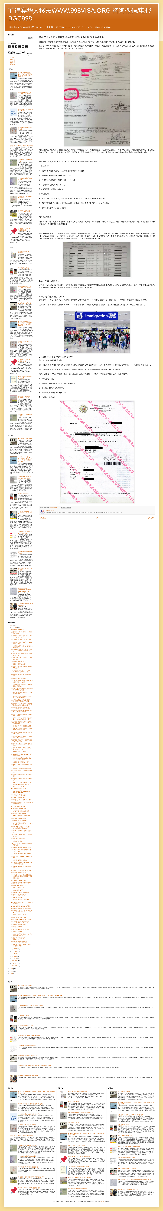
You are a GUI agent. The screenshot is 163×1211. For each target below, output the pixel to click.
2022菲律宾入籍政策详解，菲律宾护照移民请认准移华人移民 (22, 681)
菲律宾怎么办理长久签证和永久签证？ (21, 800)
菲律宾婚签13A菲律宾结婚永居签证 (28, 1167)
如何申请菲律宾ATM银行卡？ (19, 820)
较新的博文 (43, 518)
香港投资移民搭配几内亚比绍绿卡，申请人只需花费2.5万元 (21, 697)
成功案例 (12, 60)
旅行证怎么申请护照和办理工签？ (20, 929)
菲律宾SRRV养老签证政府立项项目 (21, 919)
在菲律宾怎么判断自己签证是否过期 (21, 639)
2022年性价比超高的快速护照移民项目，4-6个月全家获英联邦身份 (21, 700)
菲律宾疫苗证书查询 (16, 841)
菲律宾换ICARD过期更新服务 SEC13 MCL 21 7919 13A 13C (21, 785)
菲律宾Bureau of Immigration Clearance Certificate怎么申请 (24, 590)
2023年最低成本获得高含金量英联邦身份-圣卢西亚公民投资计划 (22, 689)
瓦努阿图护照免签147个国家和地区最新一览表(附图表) (21, 740)
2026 (11, 973)
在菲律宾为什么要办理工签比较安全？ (21, 870)
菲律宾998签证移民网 (17, 890)
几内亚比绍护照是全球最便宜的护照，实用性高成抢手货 (21, 748)
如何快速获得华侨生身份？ (18, 661)
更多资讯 (12, 62)
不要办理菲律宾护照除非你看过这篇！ (25, 377)
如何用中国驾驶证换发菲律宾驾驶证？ (21, 883)
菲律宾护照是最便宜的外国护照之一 (21, 708)
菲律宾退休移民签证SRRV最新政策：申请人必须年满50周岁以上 (21, 711)
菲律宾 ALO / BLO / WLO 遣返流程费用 (25, 229)
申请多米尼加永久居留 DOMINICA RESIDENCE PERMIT (20, 791)
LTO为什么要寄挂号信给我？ (19, 808)
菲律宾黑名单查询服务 (17, 927)
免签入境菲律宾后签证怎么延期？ (20, 816)
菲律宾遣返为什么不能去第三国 (27, 1156)
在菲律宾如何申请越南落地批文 (27, 1045)
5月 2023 (14, 949)
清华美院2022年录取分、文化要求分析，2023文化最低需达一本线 (21, 671)
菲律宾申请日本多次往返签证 (19, 860)
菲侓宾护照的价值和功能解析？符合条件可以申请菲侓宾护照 (21, 729)
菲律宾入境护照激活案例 (18, 838)
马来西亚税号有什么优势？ (18, 752)
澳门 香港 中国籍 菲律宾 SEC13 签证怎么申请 (25, 210)
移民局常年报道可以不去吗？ (19, 895)
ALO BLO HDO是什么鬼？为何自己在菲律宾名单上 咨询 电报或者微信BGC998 (25, 75)
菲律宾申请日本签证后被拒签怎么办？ (21, 847)
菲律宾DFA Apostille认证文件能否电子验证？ (25, 397)
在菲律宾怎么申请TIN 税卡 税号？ (27, 1145)
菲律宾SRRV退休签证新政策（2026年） (25, 110)
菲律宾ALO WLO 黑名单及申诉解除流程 (25, 532)
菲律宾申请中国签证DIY (18, 887)
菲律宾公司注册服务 (23, 268)
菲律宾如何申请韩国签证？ (18, 795)
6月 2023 (14, 951)
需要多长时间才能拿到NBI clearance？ (29, 1075)
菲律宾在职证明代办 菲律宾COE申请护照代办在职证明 (21, 934)
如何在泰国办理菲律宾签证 (18, 818)
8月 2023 (14, 956)
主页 (97, 518)
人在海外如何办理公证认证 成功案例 (21, 853)
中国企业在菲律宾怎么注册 (25, 1025)
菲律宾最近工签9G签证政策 (19, 942)
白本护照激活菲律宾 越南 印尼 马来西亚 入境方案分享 (21, 636)
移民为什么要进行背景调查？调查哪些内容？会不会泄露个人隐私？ (21, 718)
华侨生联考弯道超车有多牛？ (19, 678)
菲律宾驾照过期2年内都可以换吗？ (21, 922)
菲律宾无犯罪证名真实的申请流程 (77, 1091)
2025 (11, 971)
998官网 (12, 58)
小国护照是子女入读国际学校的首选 (21, 726)
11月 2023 (15, 963)
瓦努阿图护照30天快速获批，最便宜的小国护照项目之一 (21, 685)
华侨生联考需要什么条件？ (18, 664)
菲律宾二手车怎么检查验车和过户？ (21, 782)
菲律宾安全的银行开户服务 (18, 915)
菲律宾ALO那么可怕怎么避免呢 (27, 1125)
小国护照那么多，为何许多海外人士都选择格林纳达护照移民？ (21, 736)
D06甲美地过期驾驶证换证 (18, 788)
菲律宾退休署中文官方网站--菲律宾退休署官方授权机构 (21, 863)
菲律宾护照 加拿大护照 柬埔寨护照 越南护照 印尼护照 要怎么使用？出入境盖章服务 (21, 876)
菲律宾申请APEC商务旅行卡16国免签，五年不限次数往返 (21, 758)
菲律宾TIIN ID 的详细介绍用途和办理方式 (21, 146)
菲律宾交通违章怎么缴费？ (18, 924)
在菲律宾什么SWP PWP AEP (19, 813)
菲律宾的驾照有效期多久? (18, 797)
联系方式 (12, 64)
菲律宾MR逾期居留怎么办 (18, 885)
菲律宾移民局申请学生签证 (18, 872)
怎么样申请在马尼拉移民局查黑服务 (21, 768)
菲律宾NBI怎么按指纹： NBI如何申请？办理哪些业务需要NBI (21, 827)
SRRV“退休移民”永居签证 (18, 806)
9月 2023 (14, 958)
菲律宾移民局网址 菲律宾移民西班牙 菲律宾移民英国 (21, 945)
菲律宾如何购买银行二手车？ (19, 880)
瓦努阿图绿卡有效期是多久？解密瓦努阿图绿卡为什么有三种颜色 (21, 704)
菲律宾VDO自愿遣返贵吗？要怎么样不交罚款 (24, 93)
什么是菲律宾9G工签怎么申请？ (20, 762)
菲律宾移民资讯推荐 (16, 897)
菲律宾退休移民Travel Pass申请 (20, 900)
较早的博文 (151, 518)
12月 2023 (15, 966)
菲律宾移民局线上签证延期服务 (20, 892)
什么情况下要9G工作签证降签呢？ (20, 811)
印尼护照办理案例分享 (17, 629)
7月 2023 (14, 953)
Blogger (102, 1202)
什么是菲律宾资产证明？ (25, 303)
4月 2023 (14, 627)
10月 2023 (15, 961)
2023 (11, 625)
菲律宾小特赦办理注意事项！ (19, 917)
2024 (11, 969)
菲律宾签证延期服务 (16, 931)
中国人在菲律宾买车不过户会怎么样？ (21, 908)
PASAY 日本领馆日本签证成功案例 (20, 906)
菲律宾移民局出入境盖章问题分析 (27, 1055)
